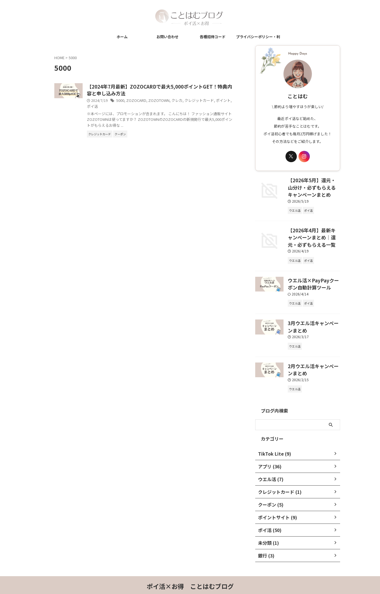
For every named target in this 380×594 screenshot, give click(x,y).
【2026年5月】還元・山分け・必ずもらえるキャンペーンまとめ (313, 186)
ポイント (127, 107)
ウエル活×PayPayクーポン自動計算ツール (313, 278)
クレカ (201, 101)
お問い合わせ (167, 36)
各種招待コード (213, 36)
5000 (149, 101)
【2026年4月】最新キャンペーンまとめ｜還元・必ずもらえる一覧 (313, 233)
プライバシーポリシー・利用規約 (258, 38)
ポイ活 (141, 107)
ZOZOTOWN (184, 101)
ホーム (122, 36)
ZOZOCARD (163, 101)
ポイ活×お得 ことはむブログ (190, 575)
